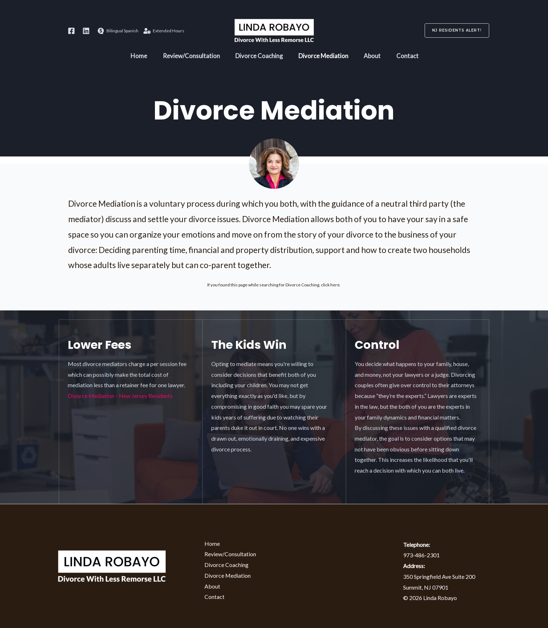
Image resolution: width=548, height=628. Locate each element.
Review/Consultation (187, 57)
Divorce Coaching (258, 57)
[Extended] (164, 30)
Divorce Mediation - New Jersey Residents (120, 395)
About (376, 57)
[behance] (87, 30)
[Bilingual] (117, 30)
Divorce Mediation (325, 57)
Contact (413, 57)
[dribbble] (72, 30)
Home (133, 57)
